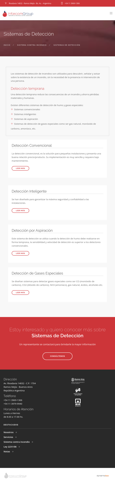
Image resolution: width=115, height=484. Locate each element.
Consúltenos (57, 356)
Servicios (9, 436)
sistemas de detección (67, 45)
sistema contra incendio (32, 45)
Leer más (20, 168)
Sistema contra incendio (17, 441)
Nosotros (9, 432)
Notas (7, 451)
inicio (7, 45)
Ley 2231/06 (10, 446)
